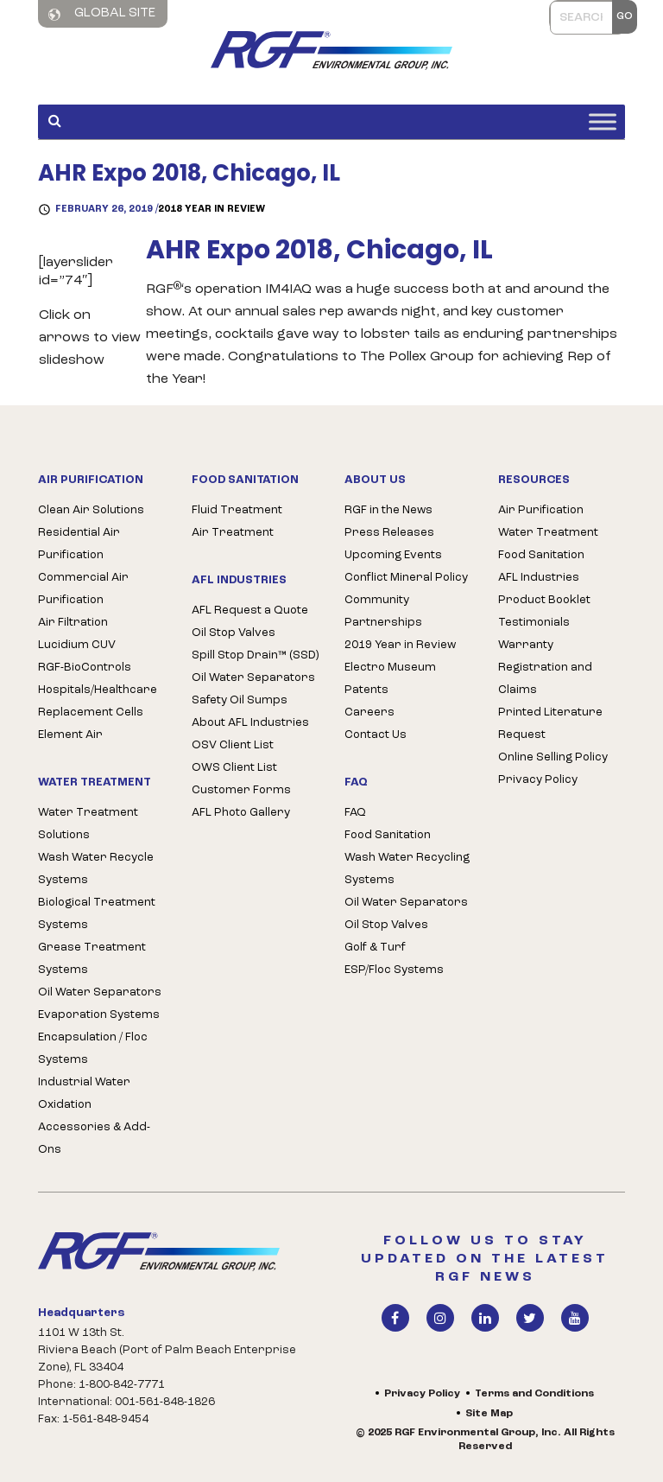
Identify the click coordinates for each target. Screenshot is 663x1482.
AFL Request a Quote (250, 610)
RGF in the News (388, 510)
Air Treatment (233, 532)
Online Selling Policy (553, 757)
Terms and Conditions (534, 1394)
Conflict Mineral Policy (406, 577)
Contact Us (375, 735)
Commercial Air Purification (83, 589)
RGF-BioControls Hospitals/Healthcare (97, 679)
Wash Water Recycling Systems (407, 869)
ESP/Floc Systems (394, 970)
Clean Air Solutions (91, 510)
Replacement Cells (90, 712)
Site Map (489, 1414)
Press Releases (389, 532)
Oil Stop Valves (233, 633)
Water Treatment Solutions (88, 824)
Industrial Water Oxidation (84, 1093)
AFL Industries (538, 577)
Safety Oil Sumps (239, 700)
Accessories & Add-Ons (94, 1138)
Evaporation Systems (99, 1015)
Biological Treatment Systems (96, 914)
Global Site (101, 14)
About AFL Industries (250, 722)
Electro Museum (390, 667)
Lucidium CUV (77, 645)
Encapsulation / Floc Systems (93, 1048)
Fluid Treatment (237, 510)
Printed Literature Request (550, 724)
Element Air (70, 735)
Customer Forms (241, 790)
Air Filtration (73, 622)
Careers (369, 712)
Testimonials (534, 622)
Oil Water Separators (99, 992)
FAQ (355, 812)
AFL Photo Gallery (241, 812)
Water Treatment (548, 532)
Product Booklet (544, 600)
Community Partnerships (383, 611)
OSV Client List (233, 745)
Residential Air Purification (79, 544)
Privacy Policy (538, 780)
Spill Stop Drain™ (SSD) (255, 655)
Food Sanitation (387, 835)
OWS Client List (234, 767)
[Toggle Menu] (602, 121)
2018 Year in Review (211, 209)
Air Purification (541, 510)
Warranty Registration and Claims (545, 667)
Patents (366, 690)
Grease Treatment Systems (92, 959)
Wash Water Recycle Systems (96, 869)
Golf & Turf (375, 947)
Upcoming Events (393, 555)
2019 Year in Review (400, 645)
